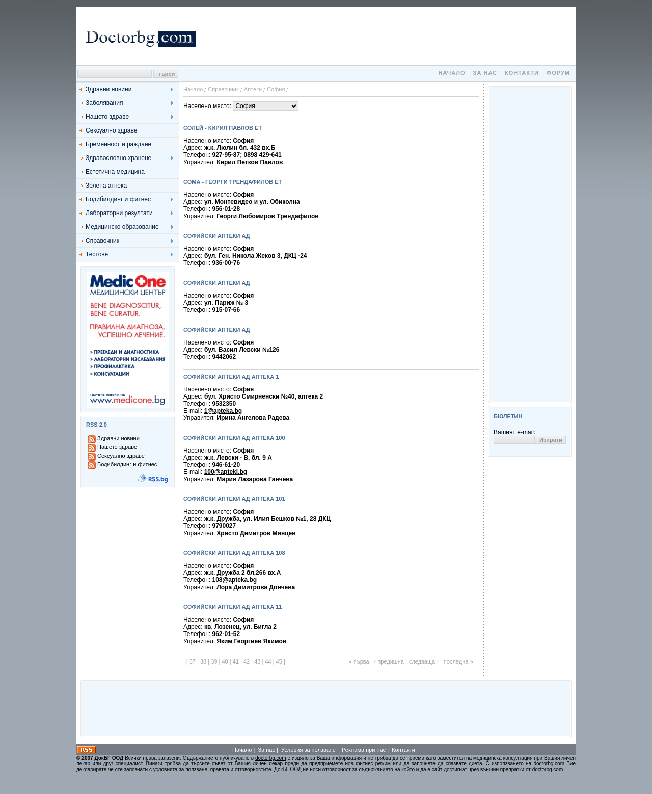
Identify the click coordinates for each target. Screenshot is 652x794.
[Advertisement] (387, 36)
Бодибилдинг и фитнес (118, 199)
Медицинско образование (122, 226)
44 (268, 661)
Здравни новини (108, 89)
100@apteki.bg (225, 471)
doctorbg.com (270, 758)
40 (225, 661)
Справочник (102, 240)
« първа (359, 661)
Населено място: (208, 106)
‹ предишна (389, 661)
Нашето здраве (107, 116)
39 (214, 661)
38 (203, 661)
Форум (558, 73)
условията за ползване (180, 769)
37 (192, 661)
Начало (451, 73)
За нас (485, 73)
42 (246, 661)
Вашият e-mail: (514, 432)
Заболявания (104, 103)
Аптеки (253, 89)
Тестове (97, 254)
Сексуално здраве (111, 130)
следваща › (424, 661)
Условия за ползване (308, 750)
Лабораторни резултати (119, 213)
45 (279, 661)
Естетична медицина (115, 171)
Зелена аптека (106, 185)
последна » (458, 661)
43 (257, 661)
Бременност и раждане (118, 144)
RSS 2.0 (96, 424)
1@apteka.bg (223, 410)
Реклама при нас (364, 750)
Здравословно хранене (118, 158)
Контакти (522, 73)
